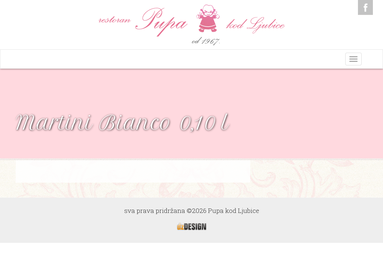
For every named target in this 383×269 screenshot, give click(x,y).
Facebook (365, 7)
